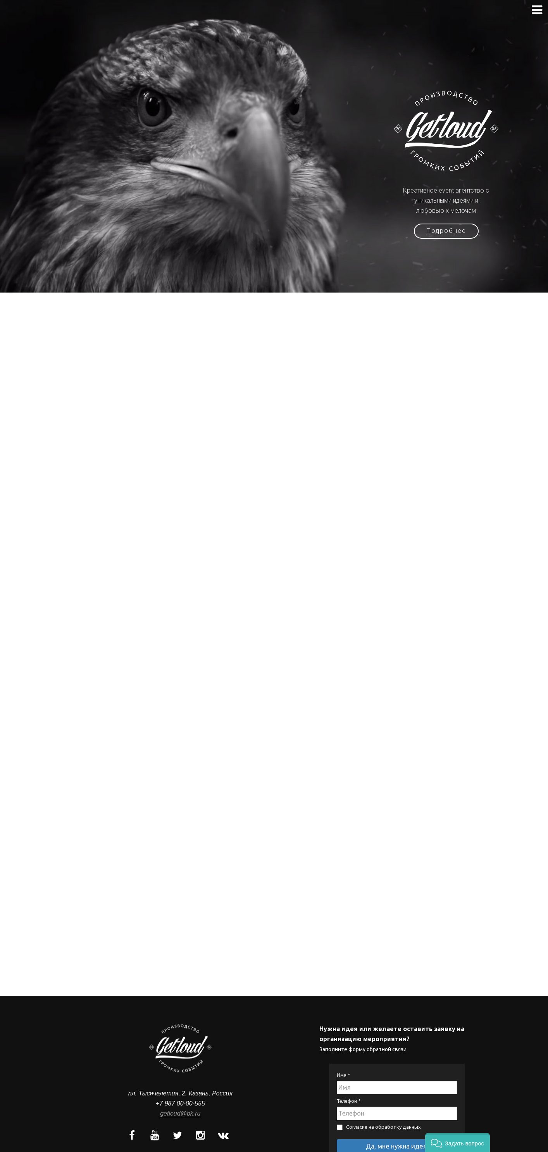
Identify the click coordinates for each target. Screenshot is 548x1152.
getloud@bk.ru (180, 1104)
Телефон (348, 1092)
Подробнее (446, 233)
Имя (343, 1066)
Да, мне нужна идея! (397, 1137)
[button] (457, 1142)
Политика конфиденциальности (396, 1149)
